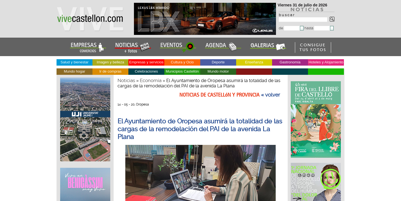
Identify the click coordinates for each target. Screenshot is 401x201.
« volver (270, 95)
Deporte (218, 62)
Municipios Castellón (182, 71)
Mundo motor (218, 71)
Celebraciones (146, 71)
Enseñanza (254, 62)
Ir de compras (110, 71)
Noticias (126, 80)
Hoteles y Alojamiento (326, 62)
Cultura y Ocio (182, 62)
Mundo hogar (74, 71)
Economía (151, 80)
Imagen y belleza (110, 62)
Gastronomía (290, 62)
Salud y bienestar (74, 62)
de (289, 28)
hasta (317, 28)
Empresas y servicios (146, 62)
